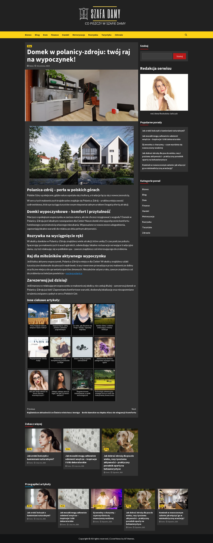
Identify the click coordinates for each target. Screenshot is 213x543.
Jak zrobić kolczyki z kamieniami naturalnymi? (40, 457)
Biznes (28, 34)
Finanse (55, 34)
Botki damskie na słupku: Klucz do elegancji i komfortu (109, 410)
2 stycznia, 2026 (41, 463)
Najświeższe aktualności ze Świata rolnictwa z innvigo (54, 410)
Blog (37, 34)
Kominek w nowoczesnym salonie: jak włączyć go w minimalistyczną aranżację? (163, 166)
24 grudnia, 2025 (107, 522)
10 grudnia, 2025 (173, 522)
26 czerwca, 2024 (43, 66)
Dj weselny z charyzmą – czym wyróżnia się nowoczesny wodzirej (162, 146)
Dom (45, 34)
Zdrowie (119, 34)
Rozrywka (93, 34)
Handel (65, 34)
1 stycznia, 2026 (79, 466)
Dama (31, 66)
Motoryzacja (79, 34)
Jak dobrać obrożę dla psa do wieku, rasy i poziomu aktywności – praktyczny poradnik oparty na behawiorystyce (119, 462)
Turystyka (106, 34)
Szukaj (144, 45)
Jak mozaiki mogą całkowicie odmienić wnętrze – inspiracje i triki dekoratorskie (81, 459)
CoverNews (115, 538)
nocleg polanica (74, 273)
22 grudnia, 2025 (118, 472)
